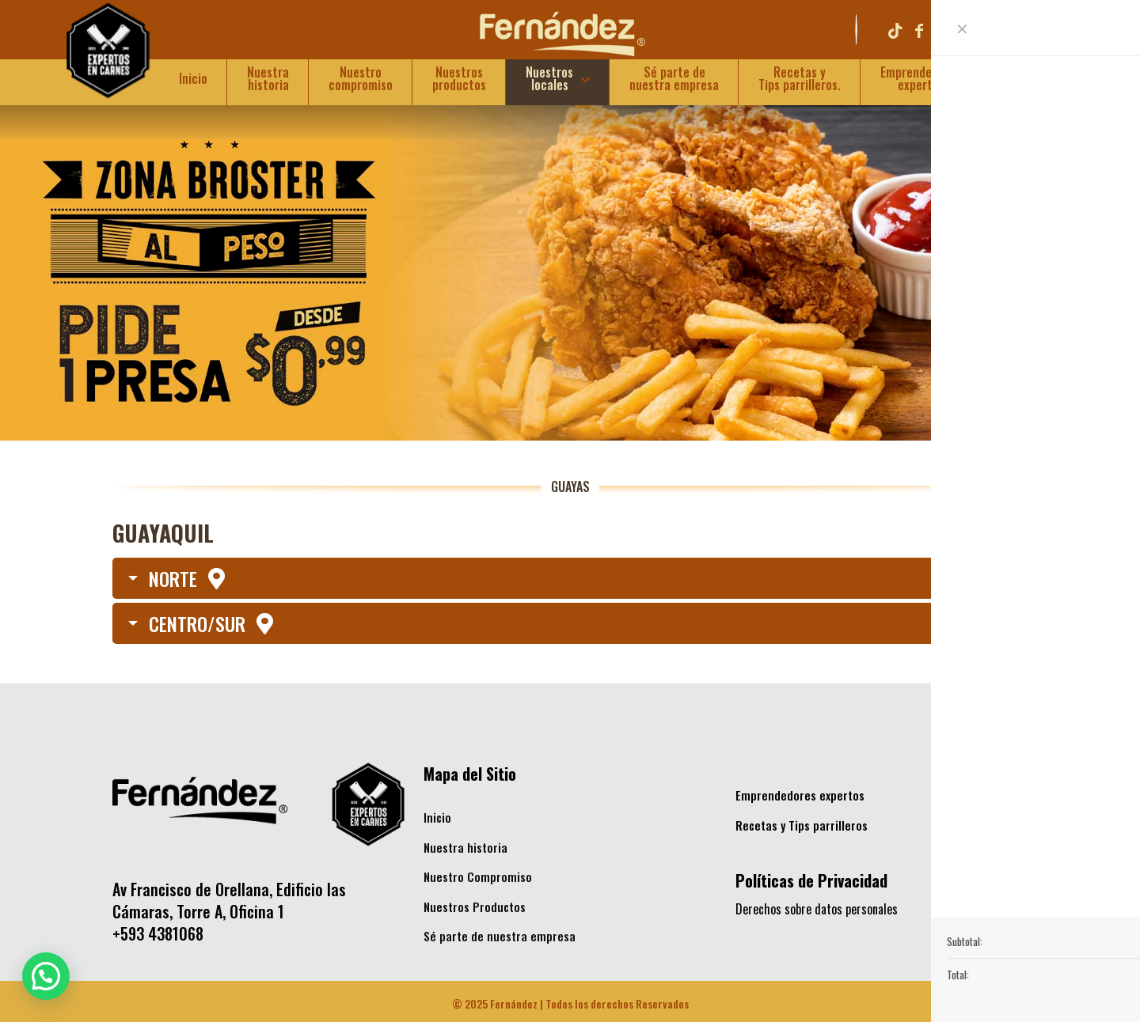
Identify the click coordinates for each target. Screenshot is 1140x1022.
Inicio (437, 817)
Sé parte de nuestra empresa (500, 935)
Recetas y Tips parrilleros (801, 825)
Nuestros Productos (475, 906)
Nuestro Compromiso (478, 876)
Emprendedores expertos (799, 795)
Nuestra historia (465, 847)
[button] (46, 976)
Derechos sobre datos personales (816, 908)
